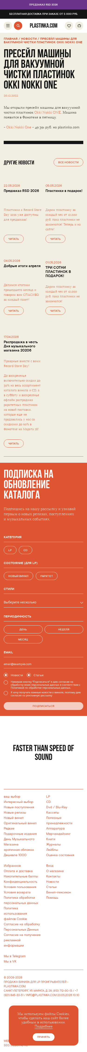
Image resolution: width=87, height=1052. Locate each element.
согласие (63, 681)
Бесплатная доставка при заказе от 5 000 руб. (43, 14)
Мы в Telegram (15, 956)
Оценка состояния (60, 855)
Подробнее (44, 1026)
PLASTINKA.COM (15, 986)
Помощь (52, 898)
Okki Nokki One (18, 127)
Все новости (68, 162)
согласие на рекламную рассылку (31, 695)
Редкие (9, 828)
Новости (52, 882)
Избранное (12, 866)
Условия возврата (17, 892)
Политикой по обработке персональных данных (40, 687)
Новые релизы (15, 812)
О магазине (55, 871)
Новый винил (14, 818)
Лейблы (52, 850)
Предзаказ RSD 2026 (43, 4)
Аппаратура (55, 828)
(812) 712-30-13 (62, 991)
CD (48, 802)
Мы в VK (10, 961)
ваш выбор (12, 797)
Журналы (53, 844)
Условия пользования (20, 887)
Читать (13, 239)
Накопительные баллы (21, 876)
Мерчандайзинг (58, 834)
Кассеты (52, 812)
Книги (50, 839)
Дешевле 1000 (15, 855)
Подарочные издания (20, 834)
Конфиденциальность (20, 882)
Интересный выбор (18, 802)
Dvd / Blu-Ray (56, 807)
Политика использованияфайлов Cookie (15, 913)
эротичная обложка (19, 850)
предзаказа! (18, 220)
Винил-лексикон (58, 892)
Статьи (51, 887)
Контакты (53, 876)
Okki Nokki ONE (47, 112)
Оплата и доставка (18, 871)
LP (48, 797)
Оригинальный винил (20, 823)
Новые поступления (19, 807)
